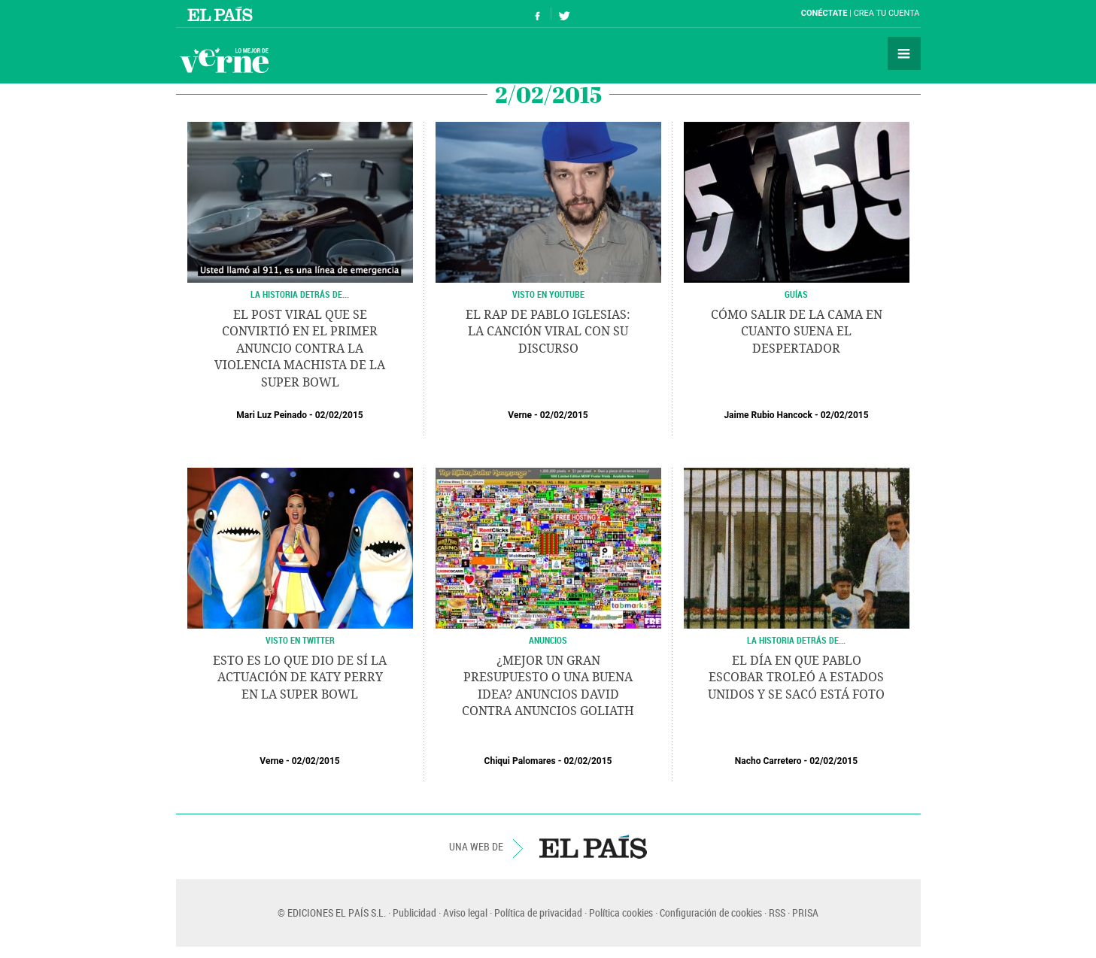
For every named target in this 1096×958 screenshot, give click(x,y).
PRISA (805, 912)
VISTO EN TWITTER (300, 640)
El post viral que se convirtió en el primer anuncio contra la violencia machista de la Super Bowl (299, 349)
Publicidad (414, 912)
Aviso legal (465, 912)
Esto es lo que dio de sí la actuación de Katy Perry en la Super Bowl (300, 677)
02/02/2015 (339, 415)
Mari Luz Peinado (271, 415)
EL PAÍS (593, 847)
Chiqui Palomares (520, 761)
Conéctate (824, 13)
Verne (224, 60)
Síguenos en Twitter (564, 14)
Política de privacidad (538, 912)
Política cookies (621, 912)
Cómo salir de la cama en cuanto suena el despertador (796, 332)
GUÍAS (796, 294)
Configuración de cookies (711, 912)
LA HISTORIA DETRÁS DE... (299, 294)
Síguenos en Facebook (538, 14)
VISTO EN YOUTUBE (548, 294)
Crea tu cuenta (887, 13)
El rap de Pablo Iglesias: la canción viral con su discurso (548, 332)
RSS (777, 912)
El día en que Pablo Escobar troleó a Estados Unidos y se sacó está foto (796, 677)
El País (222, 13)
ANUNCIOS (548, 640)
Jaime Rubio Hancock (768, 415)
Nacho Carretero (768, 761)
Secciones (904, 53)
